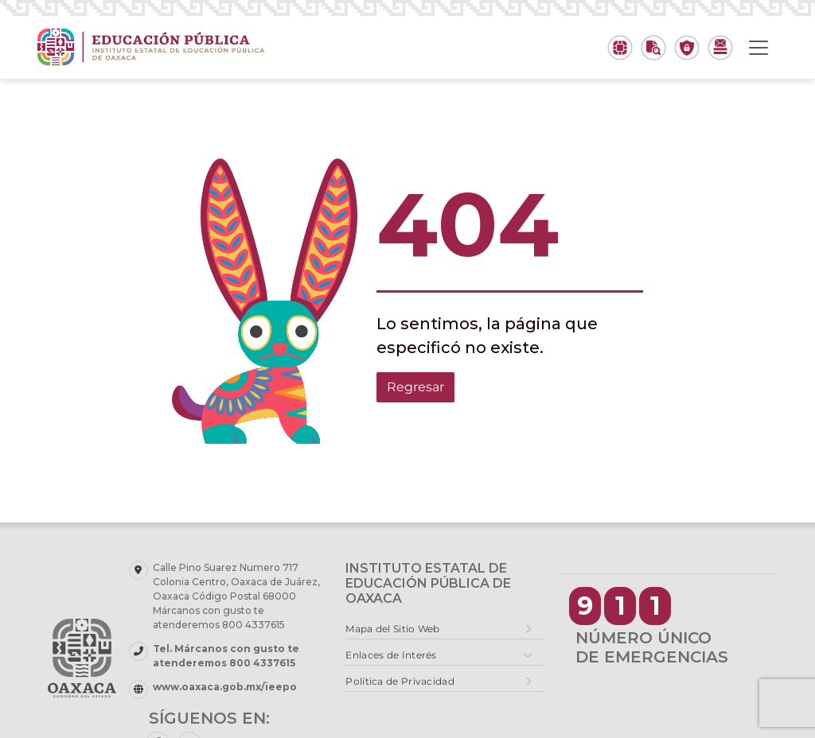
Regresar (415, 386)
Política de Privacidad (399, 681)
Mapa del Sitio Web (392, 629)
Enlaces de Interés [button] (390, 655)
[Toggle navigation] (758, 48)
